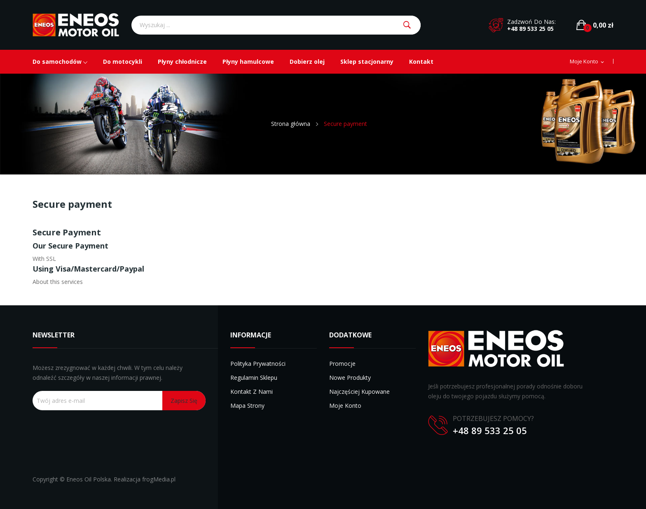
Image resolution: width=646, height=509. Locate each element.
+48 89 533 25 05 (530, 29)
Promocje (342, 363)
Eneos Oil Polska (88, 479)
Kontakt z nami (251, 391)
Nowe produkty (350, 377)
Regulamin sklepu (253, 377)
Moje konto (345, 405)
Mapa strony (247, 405)
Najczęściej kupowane (359, 391)
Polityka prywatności (258, 363)
